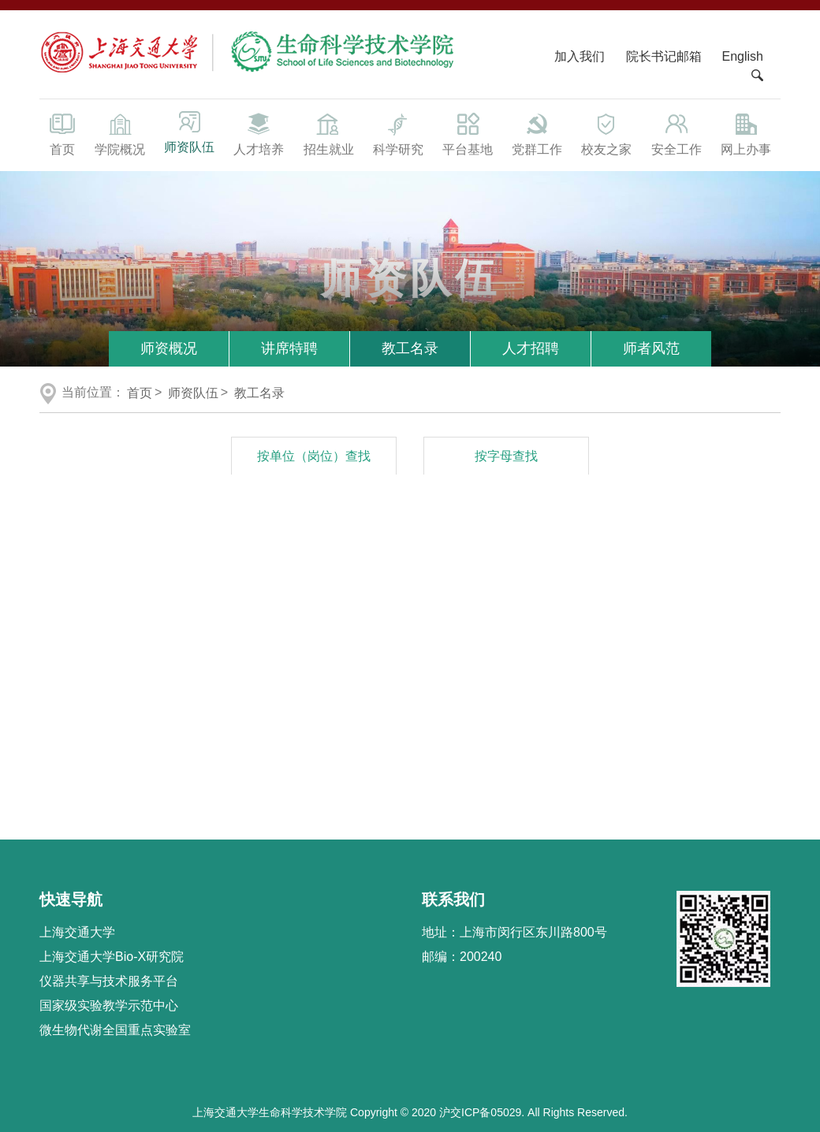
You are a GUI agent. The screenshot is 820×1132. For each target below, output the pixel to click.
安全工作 (676, 133)
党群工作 (537, 133)
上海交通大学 (77, 932)
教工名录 (410, 348)
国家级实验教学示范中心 (108, 1005)
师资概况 (168, 348)
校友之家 (606, 133)
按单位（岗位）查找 (314, 456)
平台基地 (467, 133)
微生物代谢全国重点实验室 (115, 1030)
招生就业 (328, 133)
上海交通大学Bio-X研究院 (111, 956)
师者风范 (651, 348)
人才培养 (258, 133)
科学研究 (398, 133)
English (742, 56)
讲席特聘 (289, 348)
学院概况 (120, 133)
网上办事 (746, 133)
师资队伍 (189, 132)
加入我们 (581, 56)
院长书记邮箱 (664, 56)
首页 (62, 133)
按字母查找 (506, 456)
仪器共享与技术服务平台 (108, 981)
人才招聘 (530, 348)
